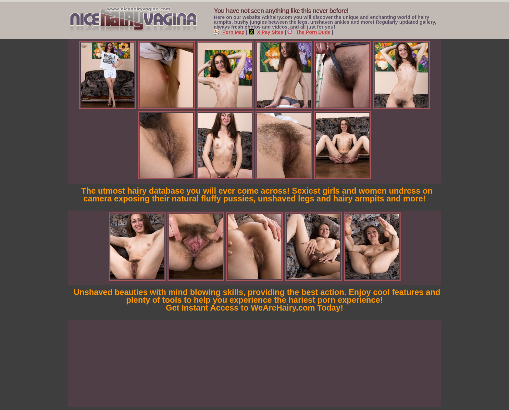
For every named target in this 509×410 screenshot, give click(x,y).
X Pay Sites (266, 32)
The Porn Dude (308, 32)
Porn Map (229, 32)
